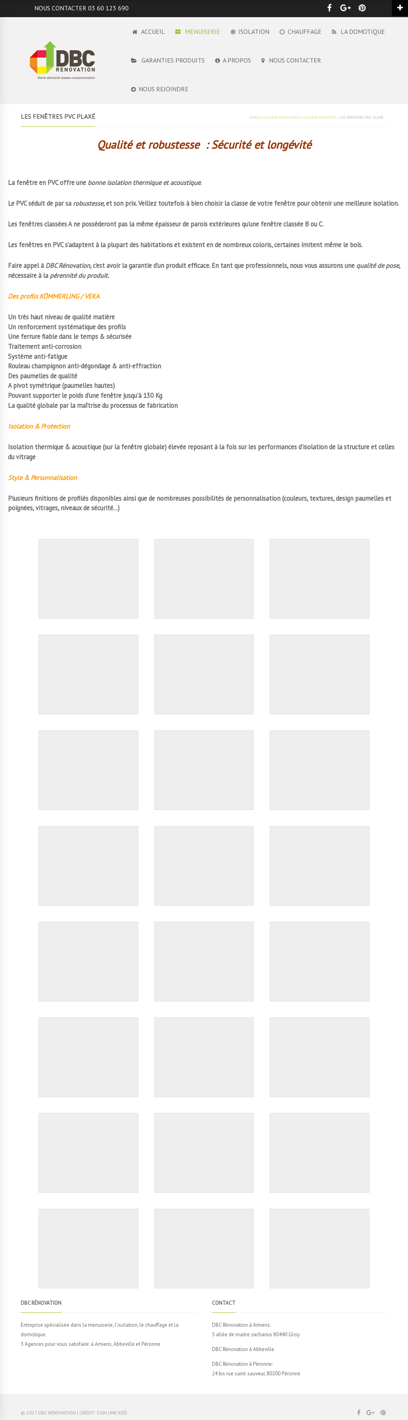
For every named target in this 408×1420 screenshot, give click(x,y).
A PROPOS (233, 60)
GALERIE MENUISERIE (281, 117)
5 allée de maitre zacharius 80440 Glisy (256, 1334)
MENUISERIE (197, 31)
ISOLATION (250, 31)
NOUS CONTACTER (291, 60)
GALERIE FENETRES (320, 117)
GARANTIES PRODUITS (168, 60)
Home (254, 117)
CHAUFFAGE (300, 31)
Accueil (148, 31)
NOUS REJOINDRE (159, 89)
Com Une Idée (112, 1413)
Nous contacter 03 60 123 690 (81, 8)
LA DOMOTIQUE (358, 31)
